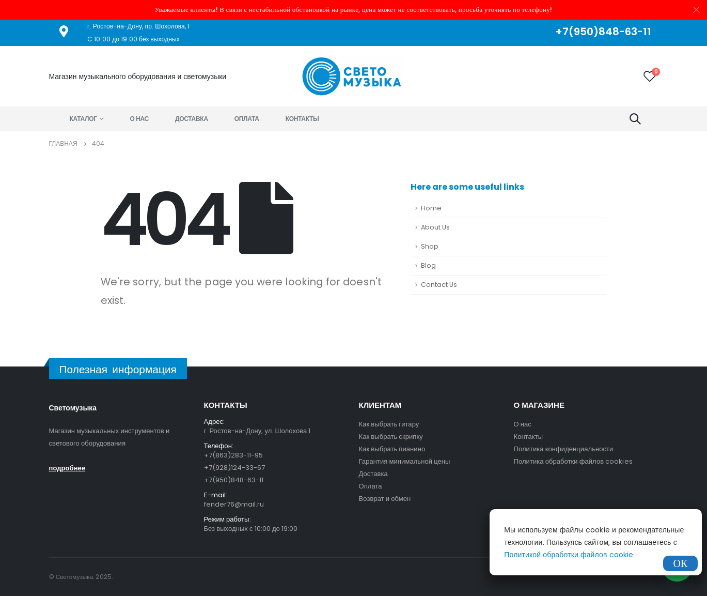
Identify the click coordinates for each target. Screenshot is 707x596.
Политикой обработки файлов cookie (568, 554)
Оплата (246, 118)
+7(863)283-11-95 (233, 455)
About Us (435, 227)
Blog (428, 265)
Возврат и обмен (385, 498)
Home (431, 208)
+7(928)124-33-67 (234, 467)
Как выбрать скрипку (391, 436)
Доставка (191, 118)
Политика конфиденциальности (564, 449)
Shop (429, 246)
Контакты (302, 118)
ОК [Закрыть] (680, 563)
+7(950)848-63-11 (234, 480)
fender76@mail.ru (234, 504)
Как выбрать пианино (392, 449)
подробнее (67, 468)
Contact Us (439, 284)
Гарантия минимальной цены (404, 461)
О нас (139, 118)
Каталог (83, 118)
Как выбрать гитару (389, 424)
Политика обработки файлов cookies (573, 461)
